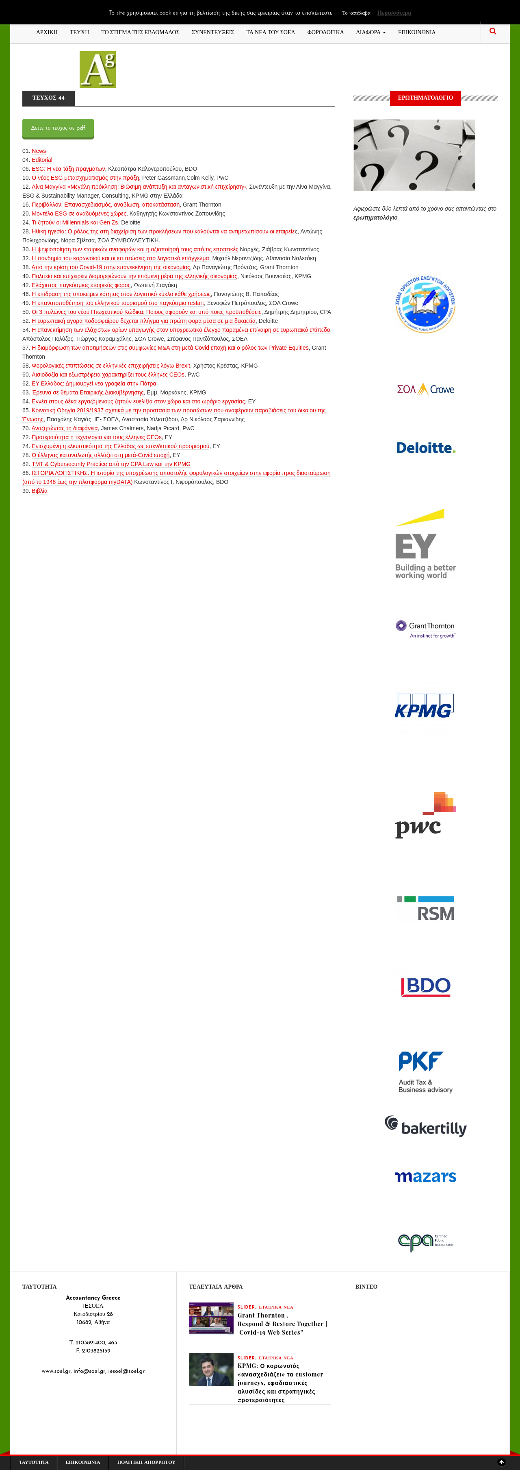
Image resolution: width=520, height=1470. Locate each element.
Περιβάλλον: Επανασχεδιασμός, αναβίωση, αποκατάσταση (106, 204)
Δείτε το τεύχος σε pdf (58, 128)
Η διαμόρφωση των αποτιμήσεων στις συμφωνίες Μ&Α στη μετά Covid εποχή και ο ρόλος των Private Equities (170, 347)
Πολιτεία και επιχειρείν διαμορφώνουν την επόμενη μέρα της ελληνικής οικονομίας (134, 276)
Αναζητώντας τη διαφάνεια (65, 428)
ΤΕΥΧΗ (79, 31)
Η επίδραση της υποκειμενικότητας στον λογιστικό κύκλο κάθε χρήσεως (121, 294)
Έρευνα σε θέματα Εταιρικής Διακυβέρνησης (87, 392)
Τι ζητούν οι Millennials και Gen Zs (75, 222)
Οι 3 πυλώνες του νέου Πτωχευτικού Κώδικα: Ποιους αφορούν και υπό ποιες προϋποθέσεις (146, 312)
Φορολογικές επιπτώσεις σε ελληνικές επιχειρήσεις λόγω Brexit (111, 365)
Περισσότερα (394, 13)
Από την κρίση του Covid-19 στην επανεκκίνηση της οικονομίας (111, 267)
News (39, 151)
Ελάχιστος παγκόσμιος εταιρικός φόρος (81, 285)
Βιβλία (40, 491)
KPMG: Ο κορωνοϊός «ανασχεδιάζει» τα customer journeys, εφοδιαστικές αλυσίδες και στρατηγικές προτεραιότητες (280, 1383)
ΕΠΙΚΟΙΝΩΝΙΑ (417, 31)
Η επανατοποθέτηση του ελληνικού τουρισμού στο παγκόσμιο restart (118, 303)
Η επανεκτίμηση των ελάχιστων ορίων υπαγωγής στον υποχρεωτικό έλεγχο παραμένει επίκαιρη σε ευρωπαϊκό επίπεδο (181, 330)
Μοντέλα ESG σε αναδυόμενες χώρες (79, 213)
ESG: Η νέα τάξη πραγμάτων (68, 169)
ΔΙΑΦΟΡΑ (371, 31)
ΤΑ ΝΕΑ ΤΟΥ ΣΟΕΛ (271, 31)
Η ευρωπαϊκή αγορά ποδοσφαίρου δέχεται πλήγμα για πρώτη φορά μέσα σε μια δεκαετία (144, 321)
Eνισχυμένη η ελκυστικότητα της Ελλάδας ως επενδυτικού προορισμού (120, 446)
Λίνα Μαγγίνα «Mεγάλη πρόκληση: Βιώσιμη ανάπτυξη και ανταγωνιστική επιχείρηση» (139, 186)
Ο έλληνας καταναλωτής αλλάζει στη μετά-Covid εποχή (100, 455)
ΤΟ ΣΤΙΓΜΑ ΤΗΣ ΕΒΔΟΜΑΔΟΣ (140, 31)
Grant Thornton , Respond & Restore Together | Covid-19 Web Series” (282, 1323)
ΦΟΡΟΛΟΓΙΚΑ (326, 31)
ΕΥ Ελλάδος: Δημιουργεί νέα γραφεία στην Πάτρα (94, 383)
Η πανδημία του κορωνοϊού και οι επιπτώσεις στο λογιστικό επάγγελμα (120, 258)
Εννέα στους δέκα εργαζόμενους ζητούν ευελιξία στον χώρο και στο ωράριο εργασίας (137, 401)
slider (246, 1307)
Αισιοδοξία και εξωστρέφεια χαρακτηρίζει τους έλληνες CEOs (108, 374)
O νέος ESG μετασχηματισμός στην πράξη (85, 177)
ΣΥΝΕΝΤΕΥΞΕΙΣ (213, 31)
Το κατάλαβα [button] (356, 13)
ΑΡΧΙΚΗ (47, 31)
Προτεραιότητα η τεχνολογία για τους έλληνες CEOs (97, 437)
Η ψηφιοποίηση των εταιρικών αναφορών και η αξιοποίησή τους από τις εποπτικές (135, 249)
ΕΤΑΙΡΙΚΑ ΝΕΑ (276, 1307)
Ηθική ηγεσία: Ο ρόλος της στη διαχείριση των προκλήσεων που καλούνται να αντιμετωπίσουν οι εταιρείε (163, 231)
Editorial (42, 160)
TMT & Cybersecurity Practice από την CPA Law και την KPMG (111, 464)
